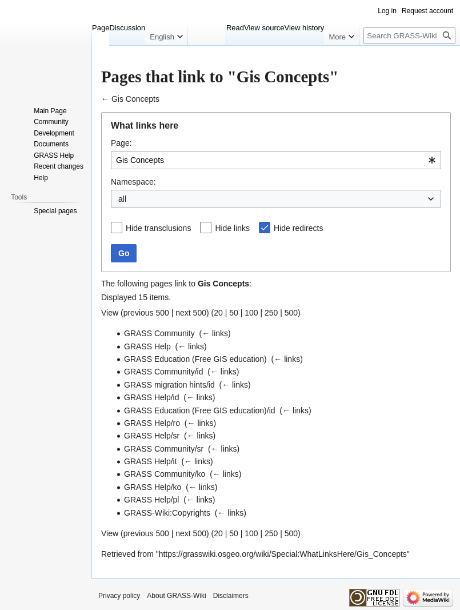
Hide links (232, 228)
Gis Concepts (135, 98)
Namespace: (133, 181)
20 (218, 312)
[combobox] (276, 160)
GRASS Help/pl (151, 499)
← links (215, 333)
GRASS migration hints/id (169, 384)
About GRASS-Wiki (176, 596)
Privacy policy (119, 596)
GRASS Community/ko (164, 474)
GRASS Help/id (151, 397)
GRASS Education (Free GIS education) (195, 359)
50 (233, 312)
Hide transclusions (158, 228)
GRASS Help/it (150, 461)
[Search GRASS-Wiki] (409, 35)
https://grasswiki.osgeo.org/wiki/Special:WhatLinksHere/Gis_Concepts (283, 554)
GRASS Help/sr (151, 435)
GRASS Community (159, 333)
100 (251, 312)
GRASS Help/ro (152, 423)
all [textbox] (122, 199)
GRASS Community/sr (163, 448)
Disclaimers (231, 596)
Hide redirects (298, 228)
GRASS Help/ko (152, 487)
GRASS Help (147, 346)
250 (271, 312)
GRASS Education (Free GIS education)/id (199, 410)
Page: (121, 142)
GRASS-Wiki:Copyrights (167, 512)
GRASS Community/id (163, 371)
